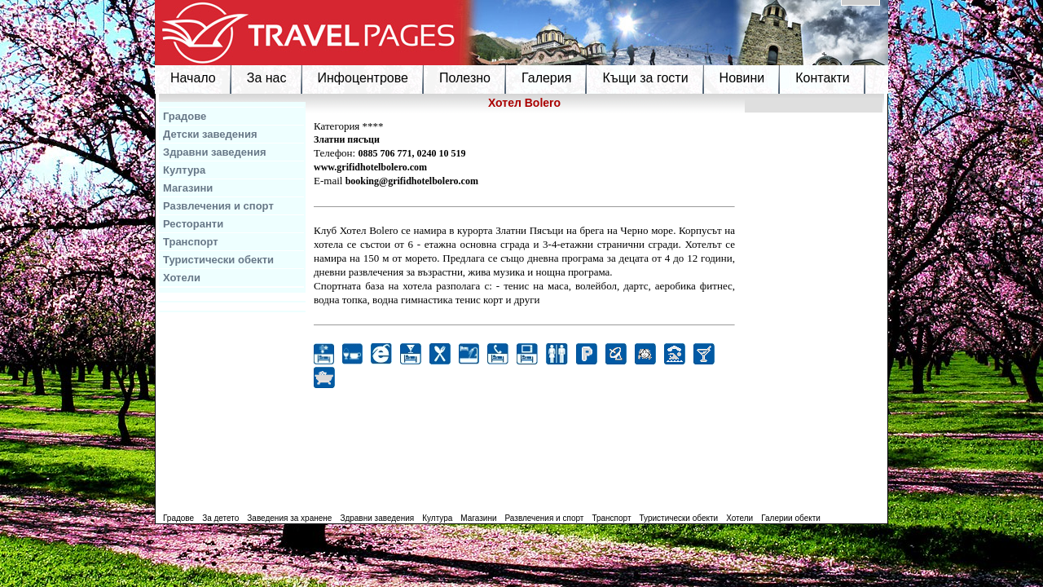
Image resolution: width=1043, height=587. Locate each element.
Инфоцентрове (363, 78)
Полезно (465, 78)
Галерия (546, 78)
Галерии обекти (791, 518)
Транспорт (190, 242)
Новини (742, 78)
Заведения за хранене (289, 518)
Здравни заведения (214, 152)
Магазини (188, 188)
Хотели (181, 277)
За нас (267, 78)
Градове (184, 116)
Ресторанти (193, 224)
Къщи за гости (645, 78)
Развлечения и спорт (218, 206)
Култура (184, 170)
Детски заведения (210, 134)
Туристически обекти (218, 260)
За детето (220, 518)
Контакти (822, 78)
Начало (193, 78)
